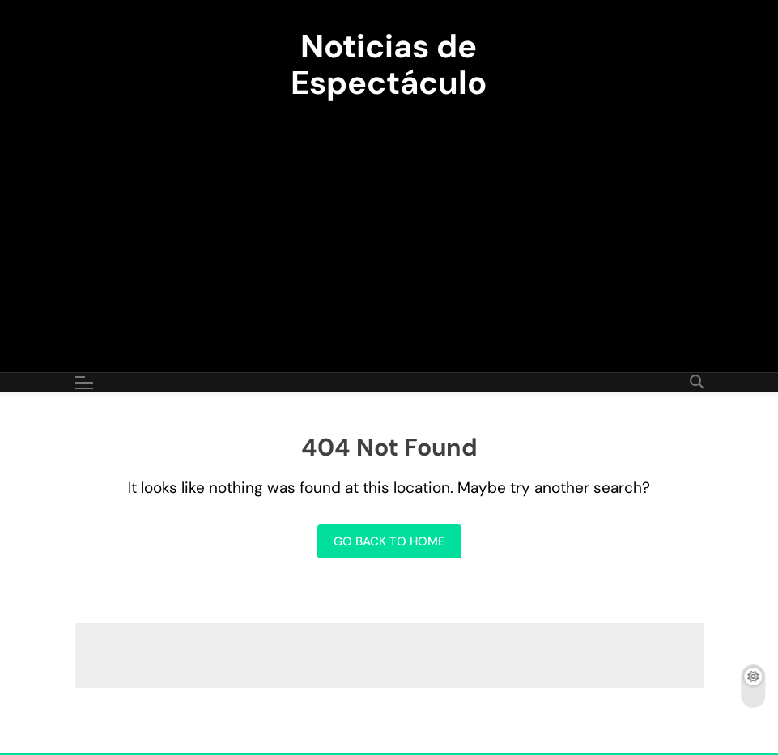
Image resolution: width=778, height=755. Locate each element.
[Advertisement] (389, 226)
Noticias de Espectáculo (389, 64)
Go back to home (389, 541)
